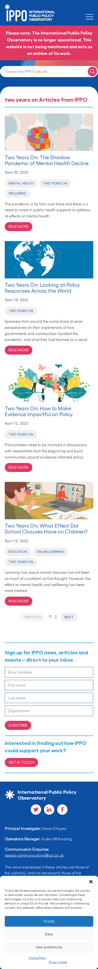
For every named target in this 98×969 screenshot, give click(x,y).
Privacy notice (58, 962)
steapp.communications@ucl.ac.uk (34, 856)
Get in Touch (21, 762)
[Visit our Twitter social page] (36, 809)
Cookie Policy (38, 958)
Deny (49, 934)
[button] (91, 881)
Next (69, 617)
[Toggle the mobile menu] (89, 16)
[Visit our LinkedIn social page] (49, 809)
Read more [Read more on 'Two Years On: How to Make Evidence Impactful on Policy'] (19, 467)
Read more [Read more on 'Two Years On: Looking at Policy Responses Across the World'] (19, 350)
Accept (49, 921)
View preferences (49, 947)
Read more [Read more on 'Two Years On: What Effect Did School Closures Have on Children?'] (19, 601)
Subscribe (18, 725)
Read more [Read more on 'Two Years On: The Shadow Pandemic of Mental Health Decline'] (19, 226)
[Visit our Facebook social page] (62, 809)
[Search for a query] (92, 71)
